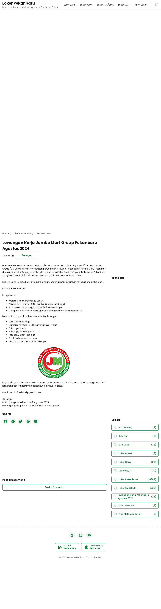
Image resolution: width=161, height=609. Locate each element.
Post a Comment (54, 487)
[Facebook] (5, 421)
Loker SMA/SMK (135, 488)
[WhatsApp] (13, 421)
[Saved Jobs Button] (157, 5)
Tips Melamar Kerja (135, 514)
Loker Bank (135, 462)
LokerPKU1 (97, 557)
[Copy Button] (36, 421)
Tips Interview (135, 505)
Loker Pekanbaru (18, 3)
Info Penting (135, 427)
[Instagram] (80, 535)
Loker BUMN (135, 453)
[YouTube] (89, 535)
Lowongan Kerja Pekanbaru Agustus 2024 (135, 497)
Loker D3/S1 (135, 470)
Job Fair (135, 436)
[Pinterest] (28, 421)
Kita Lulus (135, 444)
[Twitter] (20, 421)
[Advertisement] (80, 22)
